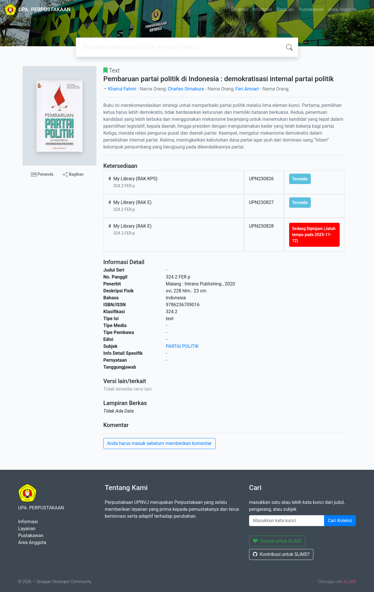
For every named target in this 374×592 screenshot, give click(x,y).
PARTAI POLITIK (182, 346)
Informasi (262, 9)
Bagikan (73, 174)
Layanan (26, 528)
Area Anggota (342, 9)
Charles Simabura (186, 89)
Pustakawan (310, 9)
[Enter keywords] (286, 520)
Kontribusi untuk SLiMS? (281, 554)
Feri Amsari (247, 89)
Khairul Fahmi (122, 89)
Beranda (239, 9)
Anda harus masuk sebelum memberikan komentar (159, 443)
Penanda (42, 174)
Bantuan (285, 9)
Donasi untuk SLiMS (277, 541)
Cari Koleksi (340, 520)
